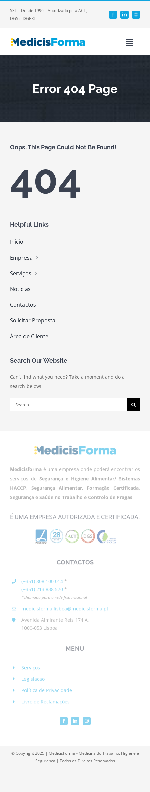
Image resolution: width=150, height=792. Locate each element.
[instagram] (136, 15)
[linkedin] (124, 15)
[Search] (133, 404)
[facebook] (113, 15)
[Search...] (68, 404)
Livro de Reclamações (45, 702)
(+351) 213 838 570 (42, 590)
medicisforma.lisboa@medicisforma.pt (64, 609)
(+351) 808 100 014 (42, 582)
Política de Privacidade (46, 691)
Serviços (30, 669)
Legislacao (33, 680)
